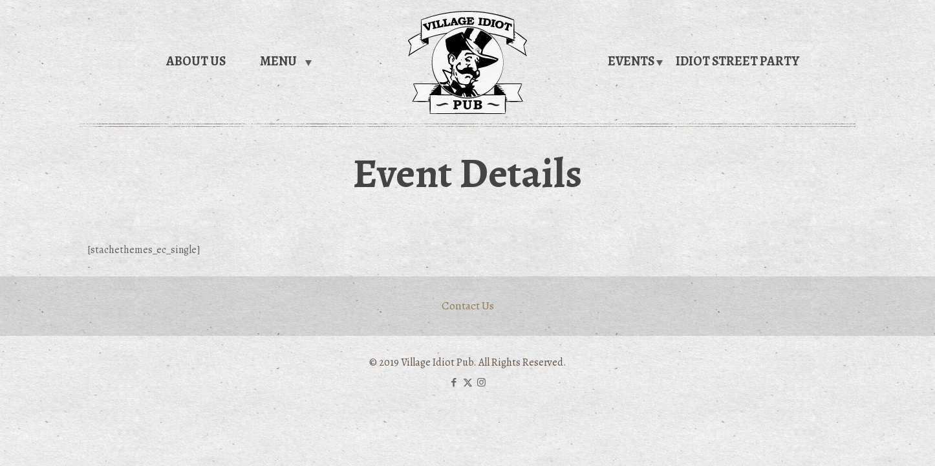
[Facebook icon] (454, 382)
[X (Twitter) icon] (468, 382)
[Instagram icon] (481, 382)
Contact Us (468, 305)
